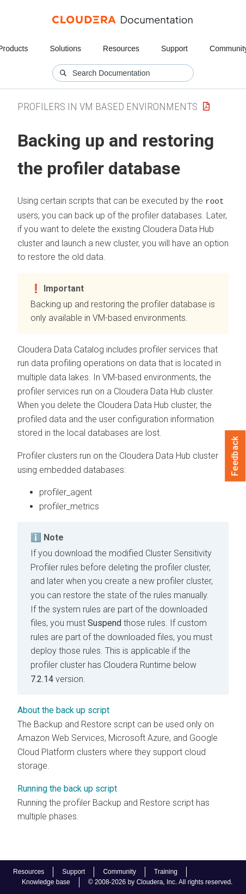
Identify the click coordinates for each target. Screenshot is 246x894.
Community (119, 871)
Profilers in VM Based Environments (107, 106)
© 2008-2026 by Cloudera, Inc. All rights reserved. (160, 882)
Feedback (235, 456)
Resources (121, 48)
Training (165, 871)
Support (174, 48)
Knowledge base (46, 882)
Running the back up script (67, 788)
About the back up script (63, 710)
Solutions (65, 48)
